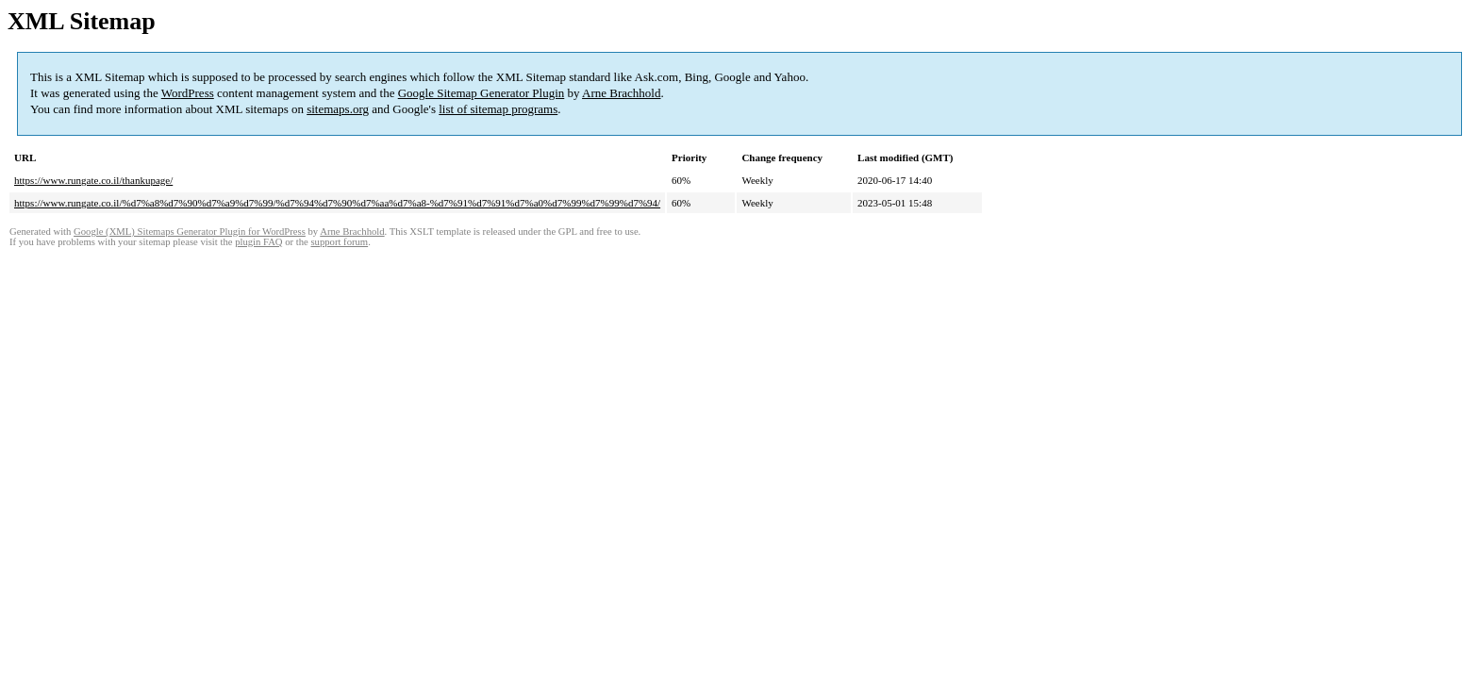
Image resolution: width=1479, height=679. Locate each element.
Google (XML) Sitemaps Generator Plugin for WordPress (190, 231)
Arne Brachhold (621, 93)
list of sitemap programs (498, 109)
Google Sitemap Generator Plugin (481, 93)
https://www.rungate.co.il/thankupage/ (93, 180)
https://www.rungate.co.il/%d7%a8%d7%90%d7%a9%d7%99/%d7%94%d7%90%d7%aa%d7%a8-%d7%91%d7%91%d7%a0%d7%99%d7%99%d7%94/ (337, 202)
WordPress (187, 93)
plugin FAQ (258, 242)
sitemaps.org (338, 109)
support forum (339, 242)
